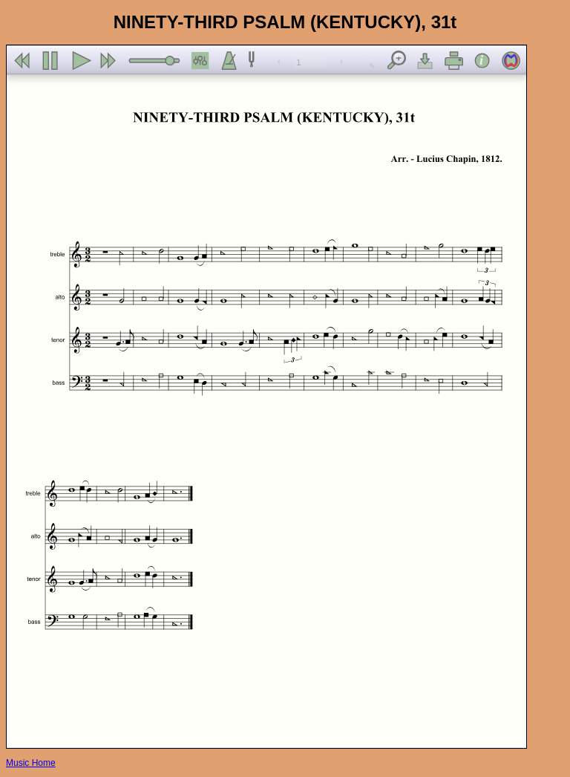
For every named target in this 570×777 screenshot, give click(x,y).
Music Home (31, 763)
